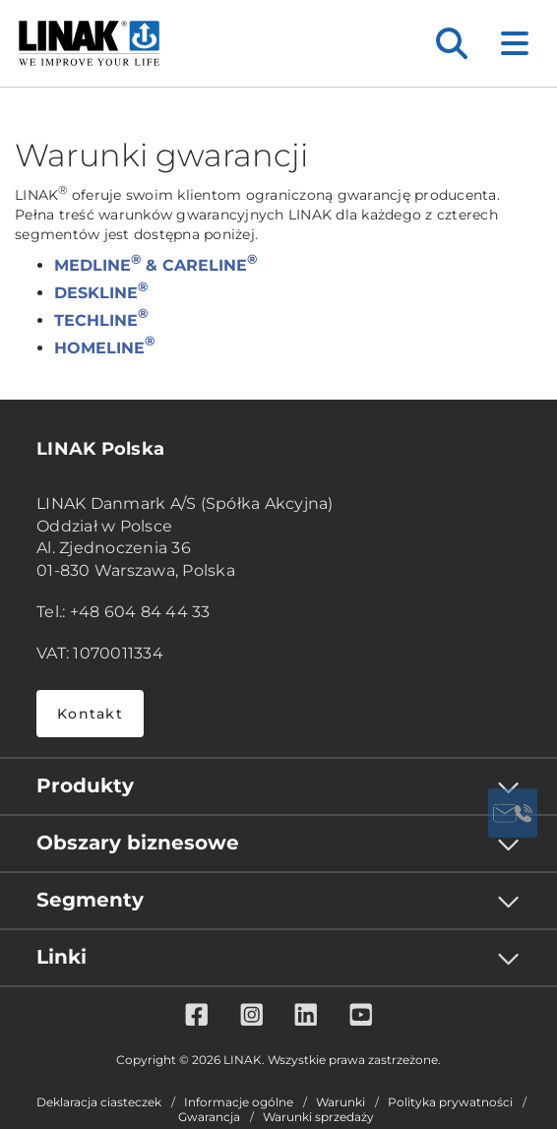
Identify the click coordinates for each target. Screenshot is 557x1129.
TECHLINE (101, 320)
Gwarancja (209, 1117)
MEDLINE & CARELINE (155, 265)
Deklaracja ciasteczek (98, 1102)
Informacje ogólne (238, 1102)
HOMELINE (104, 348)
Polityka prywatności (450, 1102)
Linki (61, 957)
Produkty (85, 785)
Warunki (340, 1102)
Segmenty (90, 899)
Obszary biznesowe (137, 842)
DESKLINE (101, 292)
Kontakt (90, 713)
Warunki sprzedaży (318, 1117)
